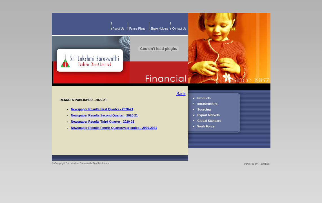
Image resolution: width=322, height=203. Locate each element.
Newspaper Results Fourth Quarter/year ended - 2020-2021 (114, 127)
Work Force (205, 126)
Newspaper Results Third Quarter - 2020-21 (102, 121)
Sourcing (204, 109)
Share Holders (159, 28)
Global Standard (209, 120)
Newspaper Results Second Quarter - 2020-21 (104, 115)
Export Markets (208, 115)
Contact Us (180, 28)
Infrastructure (207, 103)
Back (181, 93)
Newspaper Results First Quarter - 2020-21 (102, 109)
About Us (118, 28)
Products (204, 98)
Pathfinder (264, 163)
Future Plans (137, 28)
